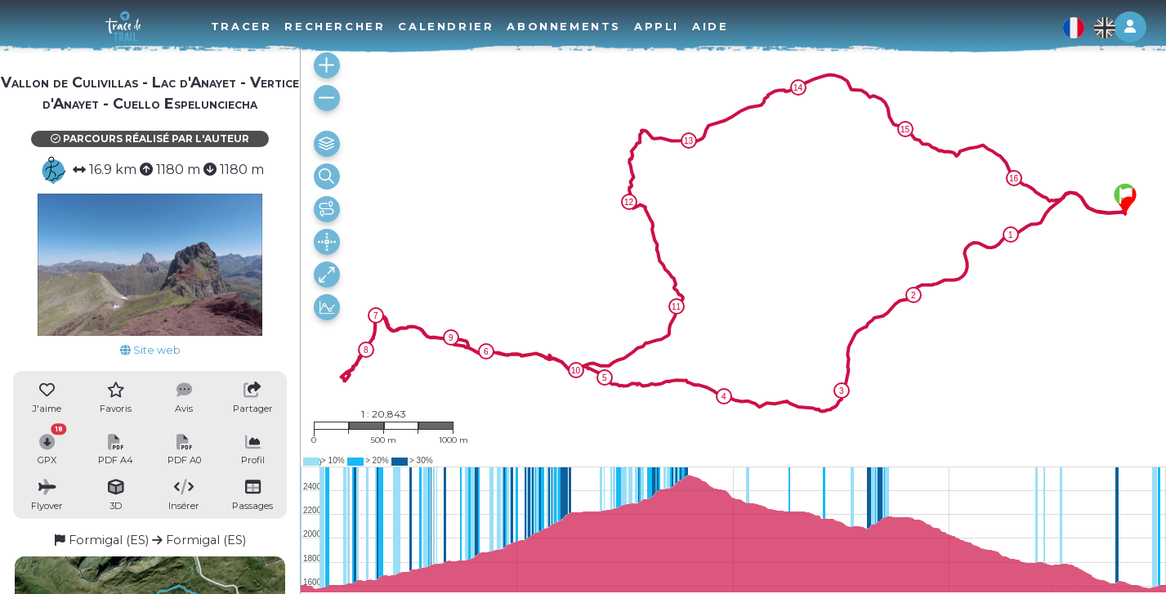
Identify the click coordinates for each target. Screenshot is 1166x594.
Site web (150, 350)
